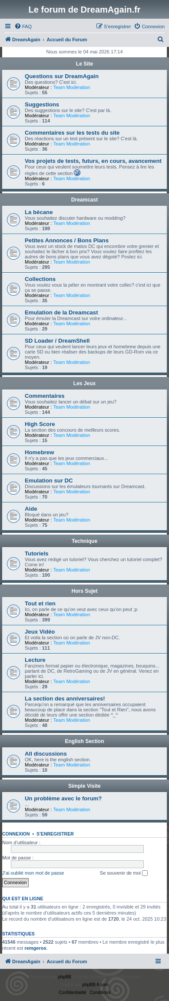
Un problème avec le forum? (63, 798)
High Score (40, 424)
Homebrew (39, 452)
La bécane (39, 212)
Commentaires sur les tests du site (72, 132)
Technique (84, 541)
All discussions (46, 753)
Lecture (35, 660)
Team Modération (71, 87)
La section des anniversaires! (65, 698)
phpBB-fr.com (96, 984)
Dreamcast (84, 200)
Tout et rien (40, 603)
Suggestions (42, 104)
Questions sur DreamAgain (62, 76)
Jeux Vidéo (40, 631)
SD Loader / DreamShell (57, 340)
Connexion (16, 833)
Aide (31, 508)
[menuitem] (23, 26)
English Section (84, 741)
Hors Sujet (84, 591)
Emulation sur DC (49, 480)
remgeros (35, 948)
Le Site (84, 64)
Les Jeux (84, 383)
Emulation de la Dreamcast (61, 312)
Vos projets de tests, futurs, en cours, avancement (93, 161)
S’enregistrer (55, 833)
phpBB (64, 977)
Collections (40, 279)
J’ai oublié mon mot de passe (33, 872)
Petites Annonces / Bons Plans (67, 240)
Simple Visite (84, 786)
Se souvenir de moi (124, 873)
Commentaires (45, 396)
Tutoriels (37, 553)
